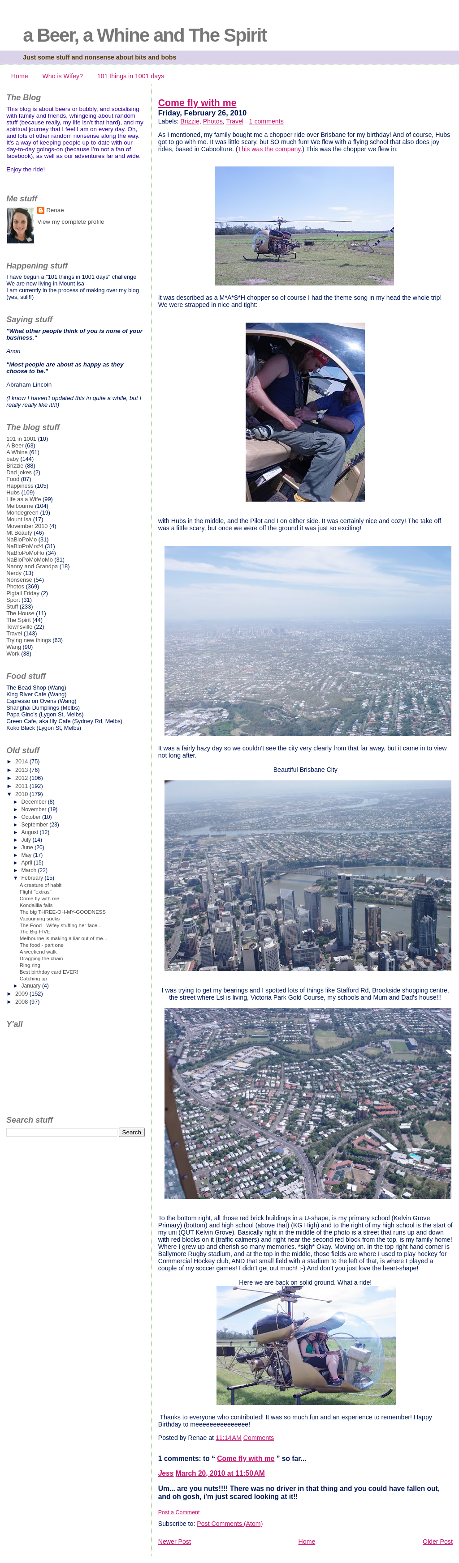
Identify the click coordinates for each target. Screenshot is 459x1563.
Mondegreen (22, 512)
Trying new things (28, 640)
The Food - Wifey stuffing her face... (61, 925)
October (31, 817)
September (35, 825)
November (34, 809)
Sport (13, 599)
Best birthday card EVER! (49, 972)
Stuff (12, 606)
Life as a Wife (23, 499)
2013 (22, 770)
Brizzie (189, 121)
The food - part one (42, 945)
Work (13, 653)
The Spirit (18, 620)
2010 (22, 794)
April (27, 863)
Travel (234, 121)
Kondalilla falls (36, 905)
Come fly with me (197, 103)
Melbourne (19, 506)
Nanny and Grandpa (32, 566)
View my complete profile (70, 221)
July (26, 840)
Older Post (438, 1541)
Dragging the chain (41, 958)
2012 (22, 778)
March (29, 870)
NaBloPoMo (21, 539)
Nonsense (19, 579)
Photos (213, 121)
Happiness (19, 485)
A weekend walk (38, 951)
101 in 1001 (21, 438)
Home (19, 76)
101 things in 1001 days (131, 76)
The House (20, 613)
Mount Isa (18, 519)
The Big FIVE (35, 931)
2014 (22, 761)
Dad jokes (19, 472)
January (31, 986)
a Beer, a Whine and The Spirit (144, 35)
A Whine (17, 452)
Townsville (19, 626)
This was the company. (270, 149)
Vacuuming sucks (40, 918)
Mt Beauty (19, 532)
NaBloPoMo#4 (24, 546)
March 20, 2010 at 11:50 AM (220, 1473)
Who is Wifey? (62, 76)
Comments (258, 1437)
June (28, 847)
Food (12, 479)
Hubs (13, 492)
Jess (166, 1473)
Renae (55, 210)
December (34, 802)
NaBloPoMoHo (25, 552)
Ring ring (30, 965)
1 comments (266, 121)
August (30, 832)
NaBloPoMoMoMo (29, 559)
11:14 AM (229, 1437)
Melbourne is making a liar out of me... (63, 938)
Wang (13, 646)
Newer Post (174, 1541)
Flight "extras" (36, 891)
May (27, 855)
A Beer (14, 445)
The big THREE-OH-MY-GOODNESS (63, 912)
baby (12, 459)
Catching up (34, 978)
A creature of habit (41, 885)
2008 (22, 1001)
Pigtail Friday (22, 593)
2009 (22, 993)
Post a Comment (179, 1512)
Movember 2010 (27, 526)
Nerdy (14, 573)
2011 (22, 786)
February (32, 878)
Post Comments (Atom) (230, 1523)
